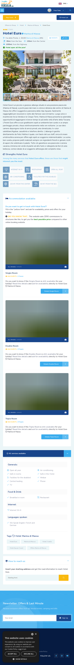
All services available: (39, 453)
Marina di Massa (32, 38)
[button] (69, 53)
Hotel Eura (13, 542)
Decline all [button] (29, 654)
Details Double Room (56, 364)
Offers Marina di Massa (38, 548)
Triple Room (11, 418)
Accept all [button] (12, 654)
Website (54, 38)
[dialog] (20, 647)
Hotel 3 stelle (47, 542)
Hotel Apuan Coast (16, 548)
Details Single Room (56, 291)
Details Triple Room (57, 436)
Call (66, 38)
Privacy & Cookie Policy (39, 651)
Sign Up (63, 618)
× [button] (36, 634)
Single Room (11, 273)
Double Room (11, 346)
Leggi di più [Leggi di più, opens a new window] (22, 649)
